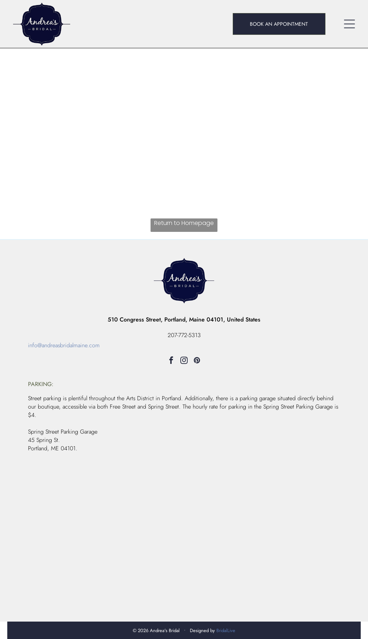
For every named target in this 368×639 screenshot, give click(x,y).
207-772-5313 (184, 335)
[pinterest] (196, 361)
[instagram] (184, 361)
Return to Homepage (184, 223)
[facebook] (171, 361)
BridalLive (225, 630)
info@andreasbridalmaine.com (64, 345)
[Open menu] (349, 24)
